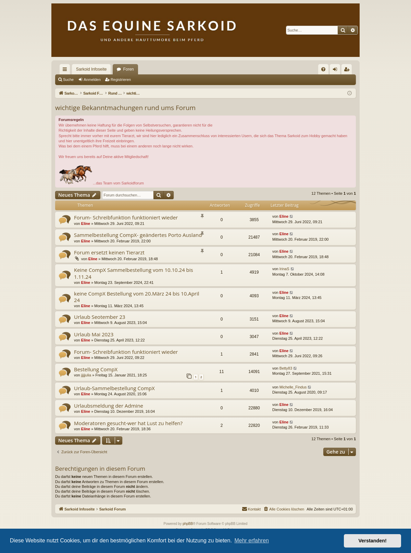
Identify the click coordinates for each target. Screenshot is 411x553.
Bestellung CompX (95, 369)
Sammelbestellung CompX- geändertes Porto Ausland (138, 234)
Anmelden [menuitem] (336, 70)
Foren (128, 69)
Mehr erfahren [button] (251, 540)
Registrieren (121, 79)
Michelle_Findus (293, 387)
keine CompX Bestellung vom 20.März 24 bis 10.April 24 (136, 296)
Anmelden (92, 79)
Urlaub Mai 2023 (93, 334)
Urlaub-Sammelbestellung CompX (114, 388)
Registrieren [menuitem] (348, 70)
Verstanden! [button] (373, 540)
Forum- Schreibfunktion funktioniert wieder (126, 217)
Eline (85, 223)
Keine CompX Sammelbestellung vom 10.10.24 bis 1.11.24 (133, 273)
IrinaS (284, 269)
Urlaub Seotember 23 (99, 316)
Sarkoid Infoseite (91, 69)
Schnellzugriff (66, 70)
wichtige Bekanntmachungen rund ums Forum (125, 107)
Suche (68, 79)
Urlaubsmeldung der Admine (108, 405)
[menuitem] (323, 69)
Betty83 (285, 368)
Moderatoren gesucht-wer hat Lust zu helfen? (128, 423)
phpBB (188, 524)
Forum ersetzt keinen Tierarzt (109, 252)
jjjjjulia (86, 375)
